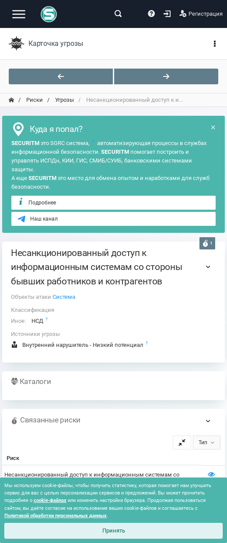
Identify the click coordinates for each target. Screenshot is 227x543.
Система (63, 297)
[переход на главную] (11, 100)
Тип (203, 442)
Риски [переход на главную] (34, 100)
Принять (113, 530)
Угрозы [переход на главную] (64, 100)
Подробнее (36, 202)
